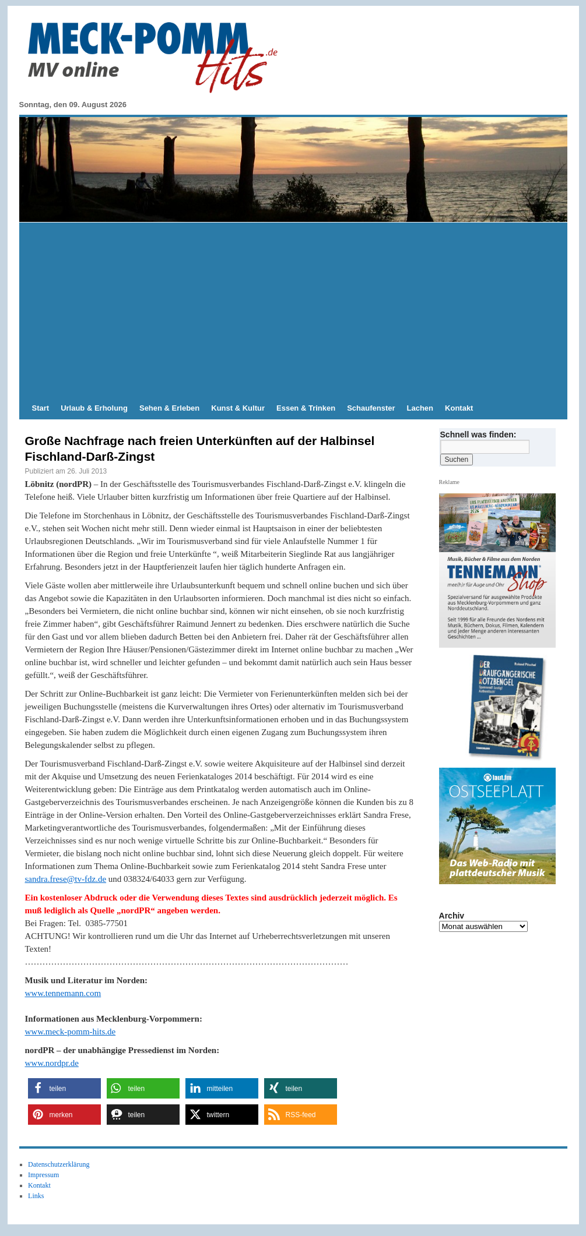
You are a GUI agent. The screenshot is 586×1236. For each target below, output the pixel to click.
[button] (64, 1088)
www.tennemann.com (63, 993)
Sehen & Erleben (169, 408)
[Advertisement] (293, 309)
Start (41, 408)
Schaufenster (371, 408)
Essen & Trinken (305, 408)
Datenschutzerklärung (58, 1164)
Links (36, 1196)
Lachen (420, 408)
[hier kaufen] (501, 708)
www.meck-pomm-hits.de (70, 1031)
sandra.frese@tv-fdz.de (66, 879)
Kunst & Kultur (238, 408)
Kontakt (459, 408)
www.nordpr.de (52, 1063)
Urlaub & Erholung (94, 408)
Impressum (43, 1175)
